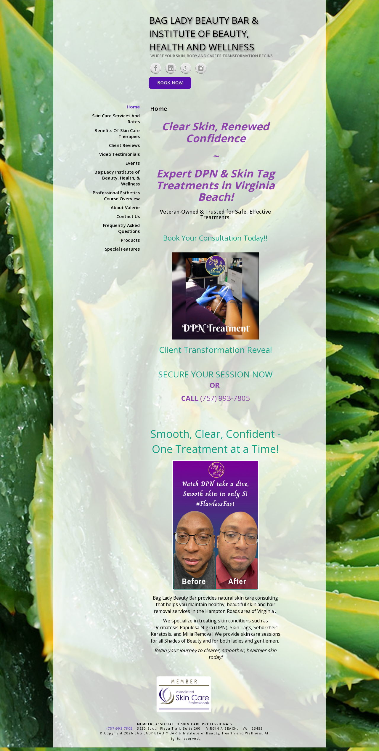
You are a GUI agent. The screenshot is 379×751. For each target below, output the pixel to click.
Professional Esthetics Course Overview (116, 195)
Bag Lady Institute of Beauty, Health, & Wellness (117, 178)
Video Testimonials (119, 154)
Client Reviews (124, 145)
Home (133, 107)
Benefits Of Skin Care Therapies (117, 133)
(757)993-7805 (120, 728)
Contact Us (128, 216)
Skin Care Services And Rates (116, 118)
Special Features (122, 249)
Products (130, 240)
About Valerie (125, 207)
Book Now (170, 82)
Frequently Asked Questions (121, 228)
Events (133, 163)
